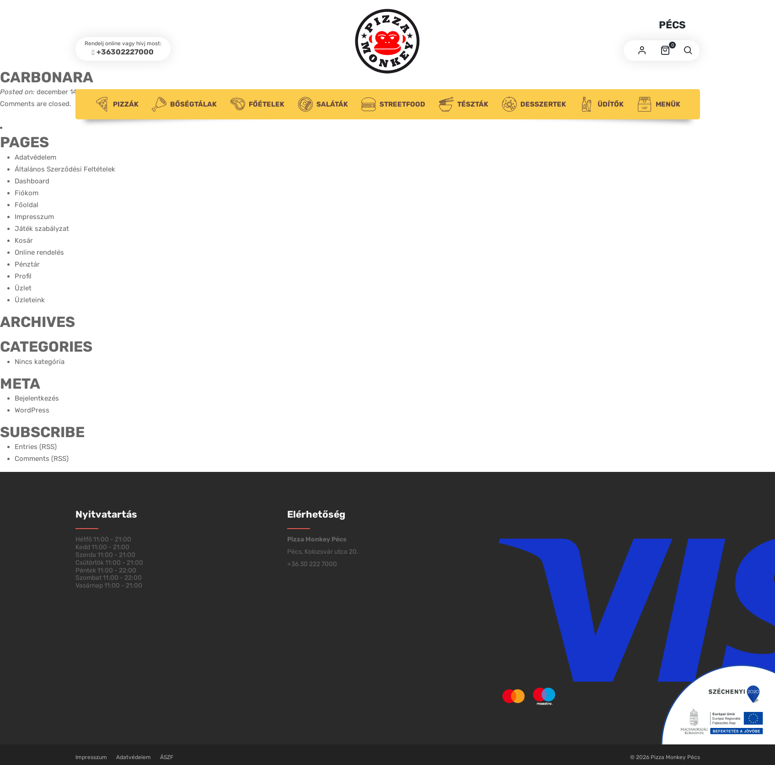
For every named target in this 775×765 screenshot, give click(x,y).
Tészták (463, 104)
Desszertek (534, 104)
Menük (658, 104)
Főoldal (26, 205)
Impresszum (34, 217)
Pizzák (117, 104)
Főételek (257, 104)
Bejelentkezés (37, 398)
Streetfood (393, 104)
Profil (23, 276)
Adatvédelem (35, 157)
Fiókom (26, 193)
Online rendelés (39, 252)
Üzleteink (30, 300)
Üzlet (23, 288)
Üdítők (601, 104)
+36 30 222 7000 (312, 564)
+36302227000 (125, 52)
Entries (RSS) (36, 447)
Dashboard (32, 181)
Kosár (24, 240)
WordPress (32, 410)
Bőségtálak (184, 104)
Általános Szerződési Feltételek (65, 169)
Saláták (323, 104)
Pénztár (27, 264)
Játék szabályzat (42, 229)
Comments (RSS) (42, 459)
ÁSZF (166, 757)
